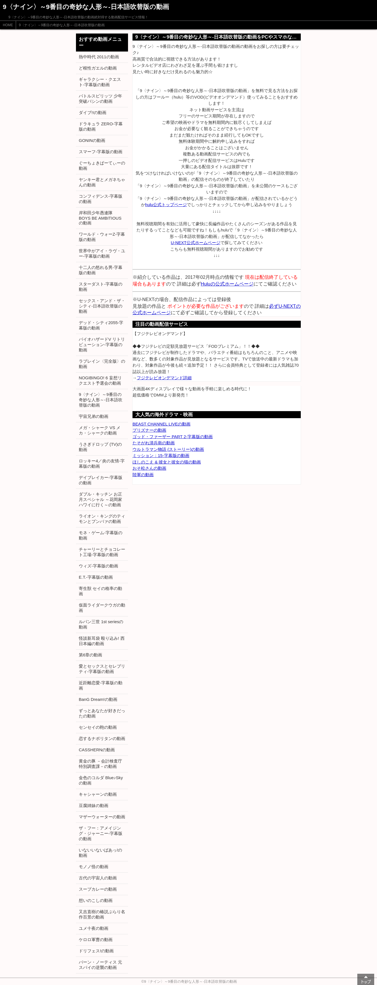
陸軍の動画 (143, 474)
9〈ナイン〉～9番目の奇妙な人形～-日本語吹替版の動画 (62, 25)
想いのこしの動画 (96, 900)
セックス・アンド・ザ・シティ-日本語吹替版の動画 (102, 306)
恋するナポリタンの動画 (102, 738)
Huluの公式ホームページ (227, 283)
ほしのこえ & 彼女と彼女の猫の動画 (167, 462)
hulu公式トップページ (166, 204)
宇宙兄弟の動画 (93, 416)
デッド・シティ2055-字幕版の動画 (101, 325)
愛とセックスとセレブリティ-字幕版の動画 (102, 669)
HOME (8, 25)
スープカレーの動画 (98, 889)
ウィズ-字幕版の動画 (98, 565)
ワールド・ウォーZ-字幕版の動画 (102, 237)
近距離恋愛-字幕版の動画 (100, 685)
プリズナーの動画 (149, 430)
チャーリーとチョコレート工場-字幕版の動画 (102, 552)
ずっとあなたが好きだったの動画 (102, 713)
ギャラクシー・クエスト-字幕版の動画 (100, 82)
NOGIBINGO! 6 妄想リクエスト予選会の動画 (100, 380)
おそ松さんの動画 (149, 468)
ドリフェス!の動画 (96, 950)
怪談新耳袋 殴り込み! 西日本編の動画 (102, 641)
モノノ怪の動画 (93, 866)
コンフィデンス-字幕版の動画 (100, 199)
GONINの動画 (92, 140)
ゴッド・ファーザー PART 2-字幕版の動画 (173, 436)
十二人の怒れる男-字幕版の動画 (100, 270)
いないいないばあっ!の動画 (100, 853)
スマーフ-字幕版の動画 (100, 151)
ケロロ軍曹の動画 (96, 939)
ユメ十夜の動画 (93, 928)
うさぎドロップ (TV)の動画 (100, 447)
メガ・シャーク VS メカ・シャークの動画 (99, 430)
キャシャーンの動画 (98, 794)
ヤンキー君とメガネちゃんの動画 (102, 182)
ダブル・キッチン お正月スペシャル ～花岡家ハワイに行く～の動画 (100, 499)
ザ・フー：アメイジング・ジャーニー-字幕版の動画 (100, 833)
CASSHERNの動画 (97, 749)
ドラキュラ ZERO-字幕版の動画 (101, 126)
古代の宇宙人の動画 (98, 877)
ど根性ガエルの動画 (98, 68)
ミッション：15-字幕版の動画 (161, 455)
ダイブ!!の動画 (92, 112)
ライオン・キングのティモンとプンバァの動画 (102, 519)
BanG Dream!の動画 (98, 699)
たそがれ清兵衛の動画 (154, 442)
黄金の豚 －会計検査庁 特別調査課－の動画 (100, 764)
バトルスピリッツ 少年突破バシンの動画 (100, 98)
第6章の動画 (90, 654)
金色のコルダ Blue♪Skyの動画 (101, 780)
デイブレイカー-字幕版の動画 (100, 480)
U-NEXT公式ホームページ (195, 242)
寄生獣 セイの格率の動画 (100, 591)
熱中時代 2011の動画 (99, 56)
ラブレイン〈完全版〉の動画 (102, 364)
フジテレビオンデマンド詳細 (164, 377)
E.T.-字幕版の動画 (96, 577)
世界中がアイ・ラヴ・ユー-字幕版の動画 (102, 253)
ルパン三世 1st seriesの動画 (101, 624)
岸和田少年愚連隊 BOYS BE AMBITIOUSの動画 (100, 217)
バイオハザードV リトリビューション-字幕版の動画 (102, 344)
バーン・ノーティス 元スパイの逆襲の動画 (100, 965)
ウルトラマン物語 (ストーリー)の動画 (168, 449)
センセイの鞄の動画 (98, 727)
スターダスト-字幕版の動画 (100, 287)
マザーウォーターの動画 (102, 816)
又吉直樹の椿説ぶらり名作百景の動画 (102, 914)
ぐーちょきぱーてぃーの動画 (102, 166)
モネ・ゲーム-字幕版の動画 (100, 535)
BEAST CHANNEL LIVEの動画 (161, 424)
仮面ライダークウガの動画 (102, 608)
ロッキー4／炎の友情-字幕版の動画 (102, 463)
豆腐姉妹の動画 (93, 805)
